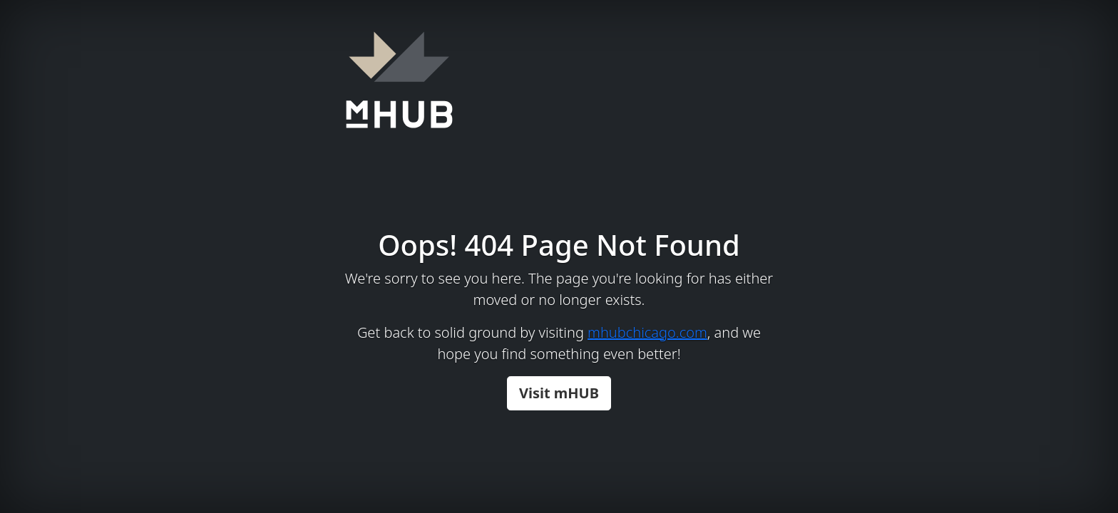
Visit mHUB (559, 393)
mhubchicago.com (647, 332)
